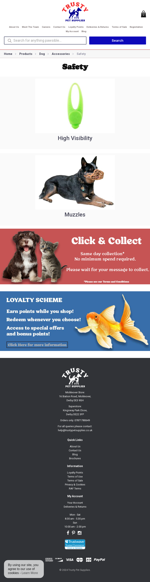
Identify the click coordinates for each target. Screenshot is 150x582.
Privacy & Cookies (75, 484)
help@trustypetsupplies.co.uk (75, 430)
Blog (83, 31)
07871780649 (82, 420)
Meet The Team (30, 27)
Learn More (30, 573)
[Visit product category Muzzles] (75, 189)
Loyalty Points (76, 27)
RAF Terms (75, 488)
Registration (136, 27)
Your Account (75, 502)
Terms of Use (75, 476)
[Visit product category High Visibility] (75, 113)
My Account (72, 31)
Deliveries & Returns (97, 27)
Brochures (75, 458)
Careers (46, 27)
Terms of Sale (119, 27)
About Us (14, 27)
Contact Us (59, 27)
